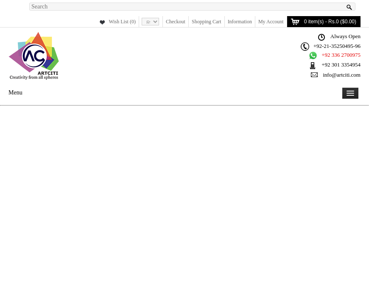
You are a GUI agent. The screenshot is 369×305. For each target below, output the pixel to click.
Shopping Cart (206, 22)
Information (240, 22)
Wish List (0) (122, 22)
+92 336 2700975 (341, 55)
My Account (271, 22)
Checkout (175, 22)
